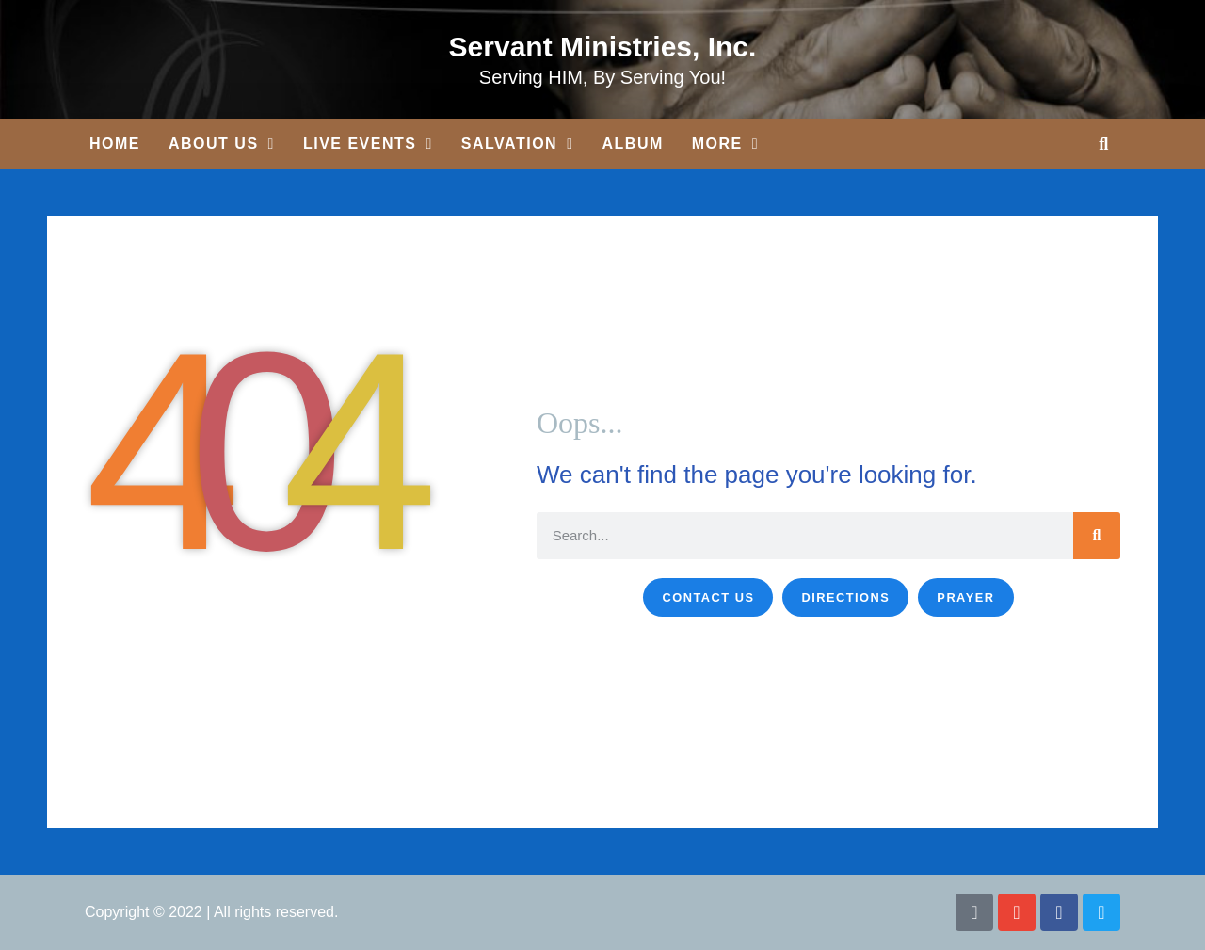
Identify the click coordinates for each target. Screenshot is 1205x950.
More (725, 144)
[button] (1103, 143)
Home (114, 144)
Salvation (517, 144)
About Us (222, 144)
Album (633, 144)
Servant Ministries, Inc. (603, 46)
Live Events (368, 144)
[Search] (1096, 535)
